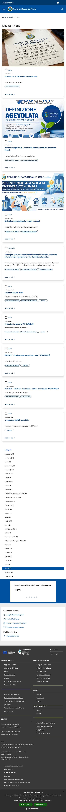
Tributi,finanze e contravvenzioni (14, 701)
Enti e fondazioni (9, 675)
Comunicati (10, 248)
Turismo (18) (9, 572)
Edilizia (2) (8, 485)
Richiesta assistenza (43, 733)
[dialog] (33, 801)
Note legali (7, 776)
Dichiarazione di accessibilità (13, 779)
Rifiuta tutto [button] (40, 804)
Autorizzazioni (8, 711)
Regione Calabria (8, 3)
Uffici (6, 671)
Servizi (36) (8, 556)
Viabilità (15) (9, 576)
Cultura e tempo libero (44, 668)
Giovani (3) (8, 513)
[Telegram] (57, 654)
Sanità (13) (8, 549)
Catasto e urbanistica (43, 678)
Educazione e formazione (12, 694)
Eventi (39, 713)
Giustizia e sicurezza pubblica (13, 698)
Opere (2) (7, 525)
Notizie (39, 694)
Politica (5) (8, 533)
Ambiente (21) (9, 458)
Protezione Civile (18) (11, 537)
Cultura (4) (8, 478)
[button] (33, 809)
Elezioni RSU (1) (10, 501)
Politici (6, 678)
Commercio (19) (10, 466)
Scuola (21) (8, 552)
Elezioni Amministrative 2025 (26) (16, 493)
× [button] (64, 791)
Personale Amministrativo (12, 681)
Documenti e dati (9, 685)
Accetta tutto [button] (25, 804)
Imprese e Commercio (43, 675)
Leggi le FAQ (41, 730)
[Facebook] (52, 654)
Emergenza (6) (9, 505)
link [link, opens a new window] (51, 800)
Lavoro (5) (8, 517)
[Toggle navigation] (4, 9)
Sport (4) (7, 564)
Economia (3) (9, 481)
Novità (11, 17)
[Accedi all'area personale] (58, 2)
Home (4, 17)
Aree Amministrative (11, 668)
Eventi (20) (8, 509)
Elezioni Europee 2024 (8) (13, 497)
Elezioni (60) (8, 489)
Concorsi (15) (9, 474)
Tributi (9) (8, 568)
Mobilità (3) (8, 521)
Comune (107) (9, 470)
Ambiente (7, 704)
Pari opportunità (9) (11, 529)
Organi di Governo (10, 664)
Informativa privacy (10, 773)
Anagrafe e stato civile (44, 664)
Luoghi (39, 710)
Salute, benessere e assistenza (14, 708)
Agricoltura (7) (9, 454)
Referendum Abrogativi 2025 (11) (15, 541)
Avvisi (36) (8, 462)
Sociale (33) (8, 560)
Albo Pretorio (8, 769)
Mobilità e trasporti (43, 681)
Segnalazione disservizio (44, 726)
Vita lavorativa (41, 671)
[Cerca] (62, 9)
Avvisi (8, 70)
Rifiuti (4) (8, 545)
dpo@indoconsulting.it (11, 785)
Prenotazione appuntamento (46, 723)
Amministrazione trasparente (13, 766)
